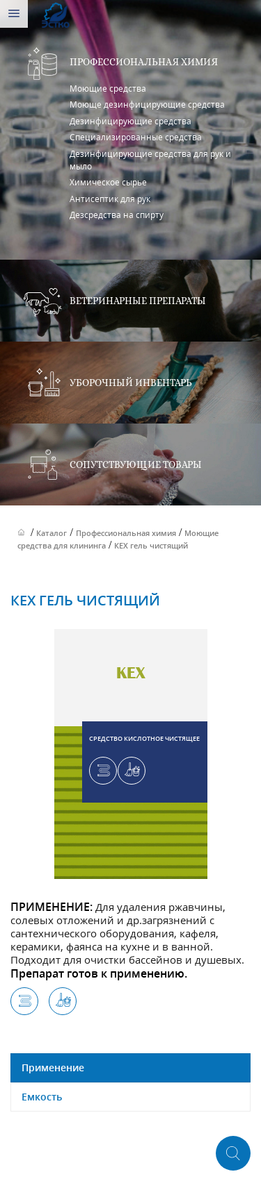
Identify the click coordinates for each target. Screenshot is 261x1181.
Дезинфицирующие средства (130, 121)
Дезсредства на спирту (117, 215)
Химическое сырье (108, 182)
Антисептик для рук (110, 199)
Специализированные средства (136, 137)
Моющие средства (108, 88)
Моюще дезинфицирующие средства (147, 104)
